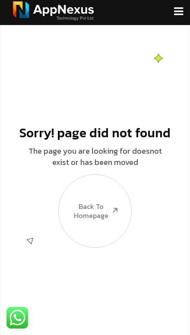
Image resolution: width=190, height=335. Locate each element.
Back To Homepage (89, 197)
